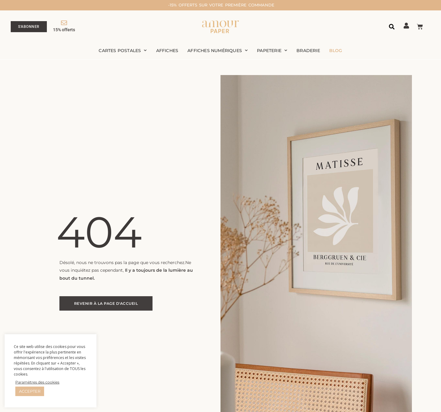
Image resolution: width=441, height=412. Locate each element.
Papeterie (272, 51)
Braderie (308, 51)
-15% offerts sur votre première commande (238, 4)
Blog (335, 51)
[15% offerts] (64, 23)
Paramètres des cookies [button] (37, 382)
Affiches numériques (217, 51)
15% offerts (64, 30)
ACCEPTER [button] (29, 391)
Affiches (167, 51)
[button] (392, 27)
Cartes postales (123, 51)
